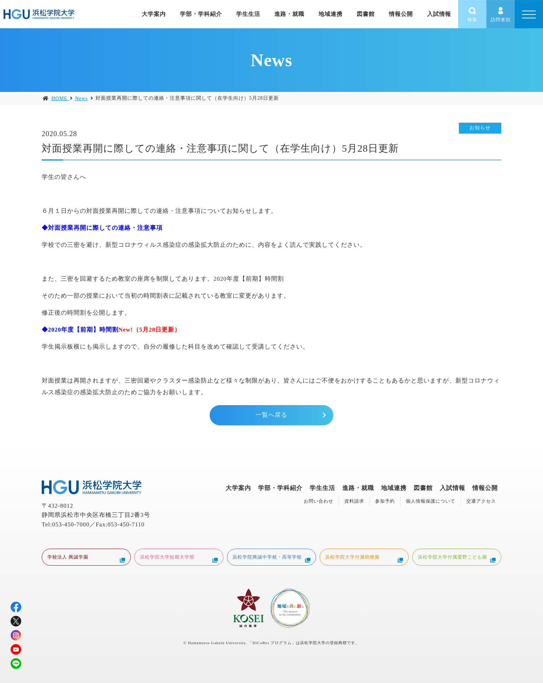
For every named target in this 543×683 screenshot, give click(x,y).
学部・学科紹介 (201, 14)
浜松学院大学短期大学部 (179, 557)
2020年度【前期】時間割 (249, 278)
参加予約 (385, 501)
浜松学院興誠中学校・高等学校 (271, 557)
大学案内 (154, 14)
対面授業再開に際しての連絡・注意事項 (105, 227)
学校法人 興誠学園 (86, 557)
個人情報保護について (430, 501)
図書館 (366, 14)
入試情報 (439, 14)
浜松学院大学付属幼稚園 (364, 557)
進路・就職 (289, 14)
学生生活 (248, 14)
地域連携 (331, 14)
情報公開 (401, 14)
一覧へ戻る (271, 414)
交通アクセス (481, 501)
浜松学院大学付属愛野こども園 (457, 557)
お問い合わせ (318, 501)
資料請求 (354, 501)
